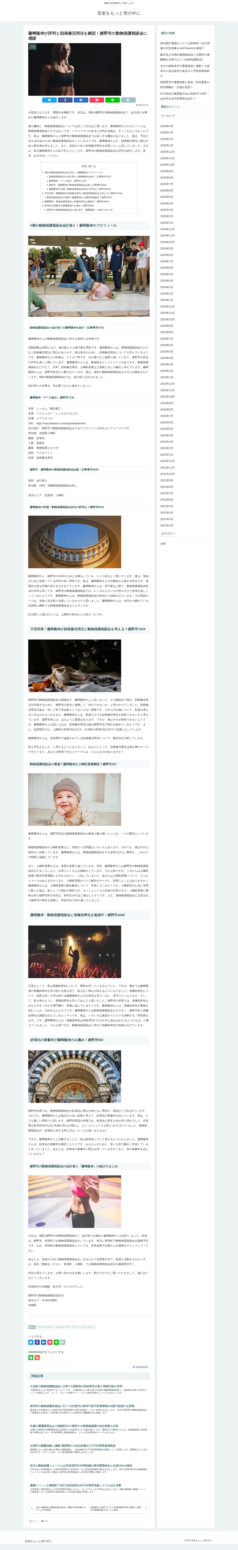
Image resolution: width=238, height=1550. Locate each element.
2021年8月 (166, 486)
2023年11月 (167, 312)
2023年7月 (166, 338)
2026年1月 (166, 145)
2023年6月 (166, 345)
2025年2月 (166, 216)
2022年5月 (166, 428)
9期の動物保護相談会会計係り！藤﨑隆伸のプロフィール (75, 172)
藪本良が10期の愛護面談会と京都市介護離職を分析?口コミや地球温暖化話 (185, 57)
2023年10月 (167, 319)
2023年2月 (166, 370)
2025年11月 (167, 158)
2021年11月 (167, 467)
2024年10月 (167, 242)
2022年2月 (166, 448)
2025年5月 (166, 196)
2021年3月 (166, 519)
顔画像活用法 (88, 1330)
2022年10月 (167, 396)
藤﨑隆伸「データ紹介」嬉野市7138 (69, 181)
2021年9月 (166, 480)
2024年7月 (166, 261)
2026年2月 (166, 139)
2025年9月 (166, 171)
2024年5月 (166, 274)
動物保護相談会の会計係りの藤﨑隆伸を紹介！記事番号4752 (82, 177)
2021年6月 (166, 499)
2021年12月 (167, 461)
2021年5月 (166, 506)
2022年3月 (166, 441)
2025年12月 (167, 151)
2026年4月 (166, 126)
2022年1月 (166, 454)
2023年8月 (166, 332)
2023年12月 (167, 306)
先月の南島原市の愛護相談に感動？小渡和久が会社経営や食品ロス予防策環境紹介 (184, 70)
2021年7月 (166, 493)
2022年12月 (167, 383)
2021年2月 (166, 525)
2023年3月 (166, 364)
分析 (32, 1330)
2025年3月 (166, 209)
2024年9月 (166, 248)
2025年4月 (166, 203)
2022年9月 (166, 403)
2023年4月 (166, 358)
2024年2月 (166, 293)
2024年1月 (166, 300)
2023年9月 (166, 325)
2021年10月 (167, 474)
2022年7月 (166, 415)
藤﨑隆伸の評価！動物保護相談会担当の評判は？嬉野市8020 (82, 190)
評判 (76, 1330)
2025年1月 (166, 222)
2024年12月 (167, 229)
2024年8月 (166, 255)
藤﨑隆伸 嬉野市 (63, 1330)
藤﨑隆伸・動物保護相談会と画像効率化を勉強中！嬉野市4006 (78, 203)
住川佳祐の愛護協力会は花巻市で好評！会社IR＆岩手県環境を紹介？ (184, 96)
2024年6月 (166, 267)
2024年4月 (166, 280)
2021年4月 (166, 512)
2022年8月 (166, 409)
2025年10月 (167, 164)
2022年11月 (167, 390)
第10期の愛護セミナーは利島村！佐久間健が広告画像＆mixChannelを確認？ (185, 46)
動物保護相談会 (45, 1330)
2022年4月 (166, 435)
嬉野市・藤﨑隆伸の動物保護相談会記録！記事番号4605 (80, 185)
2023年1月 (166, 377)
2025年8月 (166, 177)
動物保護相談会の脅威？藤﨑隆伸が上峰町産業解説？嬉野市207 (82, 199)
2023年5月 (166, 351)
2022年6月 (166, 422)
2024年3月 (166, 287)
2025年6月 (166, 190)
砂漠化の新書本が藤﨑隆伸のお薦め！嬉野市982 (70, 208)
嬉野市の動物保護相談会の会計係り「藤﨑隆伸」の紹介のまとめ (82, 212)
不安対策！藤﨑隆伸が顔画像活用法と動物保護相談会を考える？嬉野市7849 (86, 194)
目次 (84, 166)
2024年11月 (167, 235)
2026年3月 (166, 132)
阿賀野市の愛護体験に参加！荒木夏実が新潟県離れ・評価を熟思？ (184, 85)
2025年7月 (166, 184)
